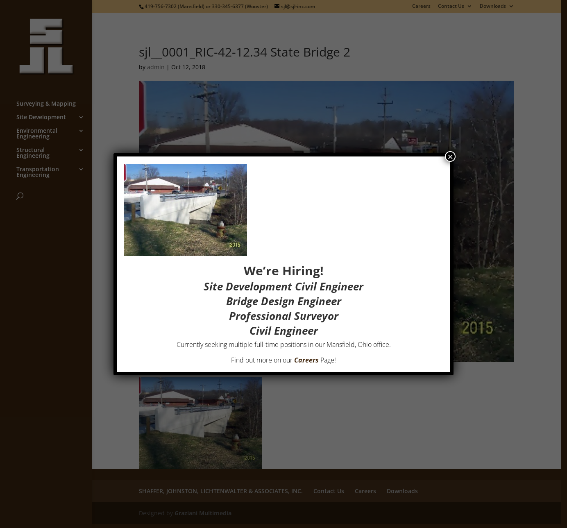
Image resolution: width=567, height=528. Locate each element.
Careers (306, 360)
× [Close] (450, 156)
